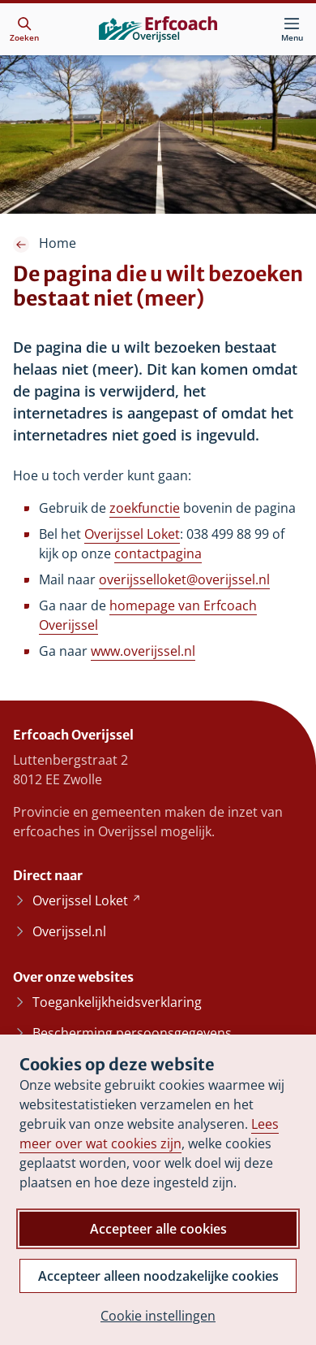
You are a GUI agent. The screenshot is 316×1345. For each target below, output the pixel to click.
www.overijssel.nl (143, 651)
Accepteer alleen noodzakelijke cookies (158, 1276)
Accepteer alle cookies (158, 1229)
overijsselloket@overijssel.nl (184, 579)
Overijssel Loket (132, 534)
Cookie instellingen (158, 1316)
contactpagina (158, 553)
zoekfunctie (144, 508)
